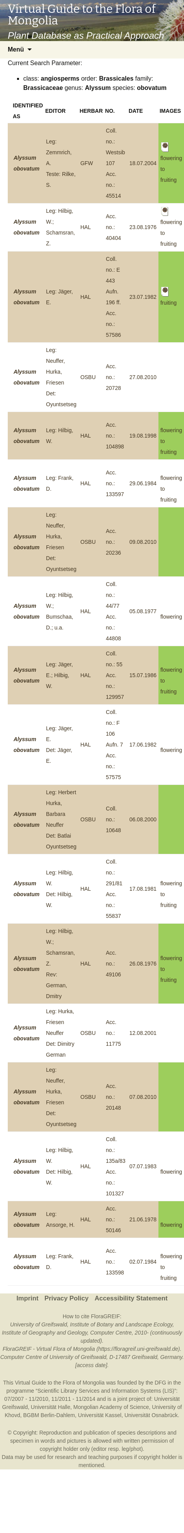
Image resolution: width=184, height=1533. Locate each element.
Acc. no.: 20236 (113, 542)
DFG (160, 1383)
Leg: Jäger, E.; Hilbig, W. (59, 675)
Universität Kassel (99, 1415)
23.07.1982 (142, 297)
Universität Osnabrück (151, 1415)
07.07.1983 (142, 1166)
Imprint (27, 1298)
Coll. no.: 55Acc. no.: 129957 (115, 675)
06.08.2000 (142, 819)
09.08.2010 (142, 542)
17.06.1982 (142, 744)
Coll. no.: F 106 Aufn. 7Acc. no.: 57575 (114, 744)
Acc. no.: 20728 (113, 377)
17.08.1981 (142, 889)
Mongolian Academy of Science (111, 1407)
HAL (85, 227)
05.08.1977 (142, 611)
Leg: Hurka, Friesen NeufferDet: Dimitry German (60, 1033)
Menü (16, 49)
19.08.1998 (142, 436)
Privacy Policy (67, 1298)
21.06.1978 (142, 1219)
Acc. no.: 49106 (113, 964)
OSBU (88, 377)
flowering (171, 617)
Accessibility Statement (131, 1298)
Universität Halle (51, 1407)
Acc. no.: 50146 (113, 1219)
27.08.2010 (142, 377)
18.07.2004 (142, 163)
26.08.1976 (142, 963)
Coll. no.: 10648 (113, 819)
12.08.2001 (142, 1033)
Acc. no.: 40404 (113, 227)
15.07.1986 (142, 675)
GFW (86, 163)
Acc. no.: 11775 (113, 1033)
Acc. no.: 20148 (113, 1097)
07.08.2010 (142, 1097)
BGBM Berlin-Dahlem (49, 1415)
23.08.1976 (142, 227)
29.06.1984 (142, 483)
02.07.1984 (142, 1262)
